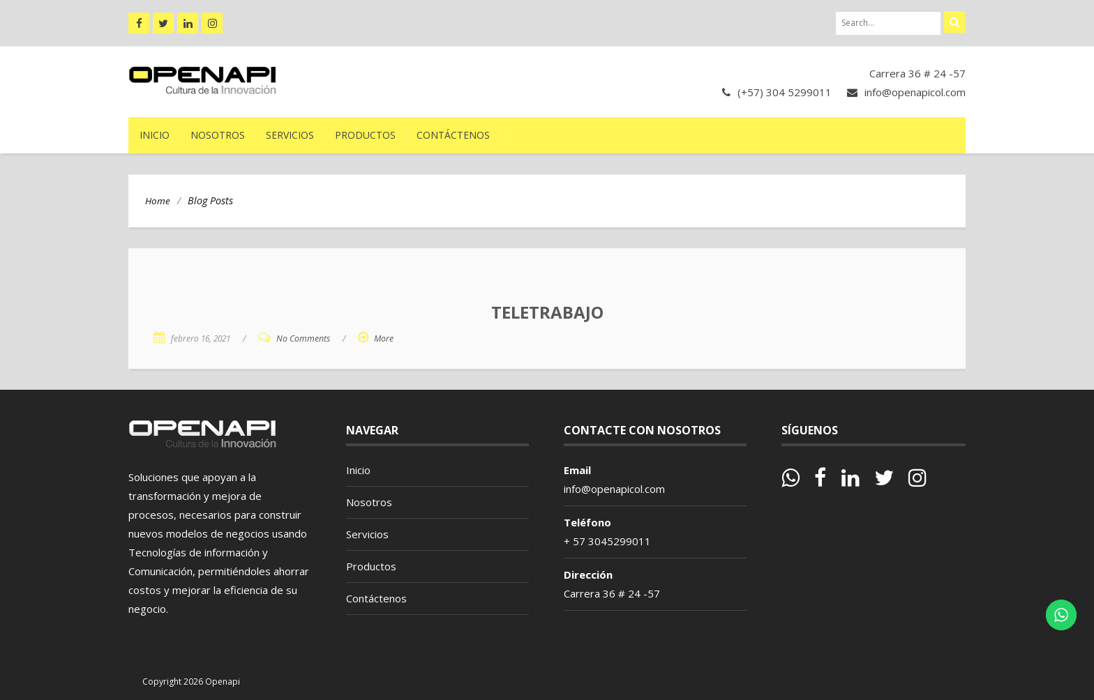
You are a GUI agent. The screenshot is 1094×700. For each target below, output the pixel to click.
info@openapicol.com (915, 92)
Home (157, 201)
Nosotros (217, 135)
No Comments (303, 338)
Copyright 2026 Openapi (191, 681)
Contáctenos (453, 135)
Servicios (290, 135)
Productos (365, 135)
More (384, 338)
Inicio (155, 135)
